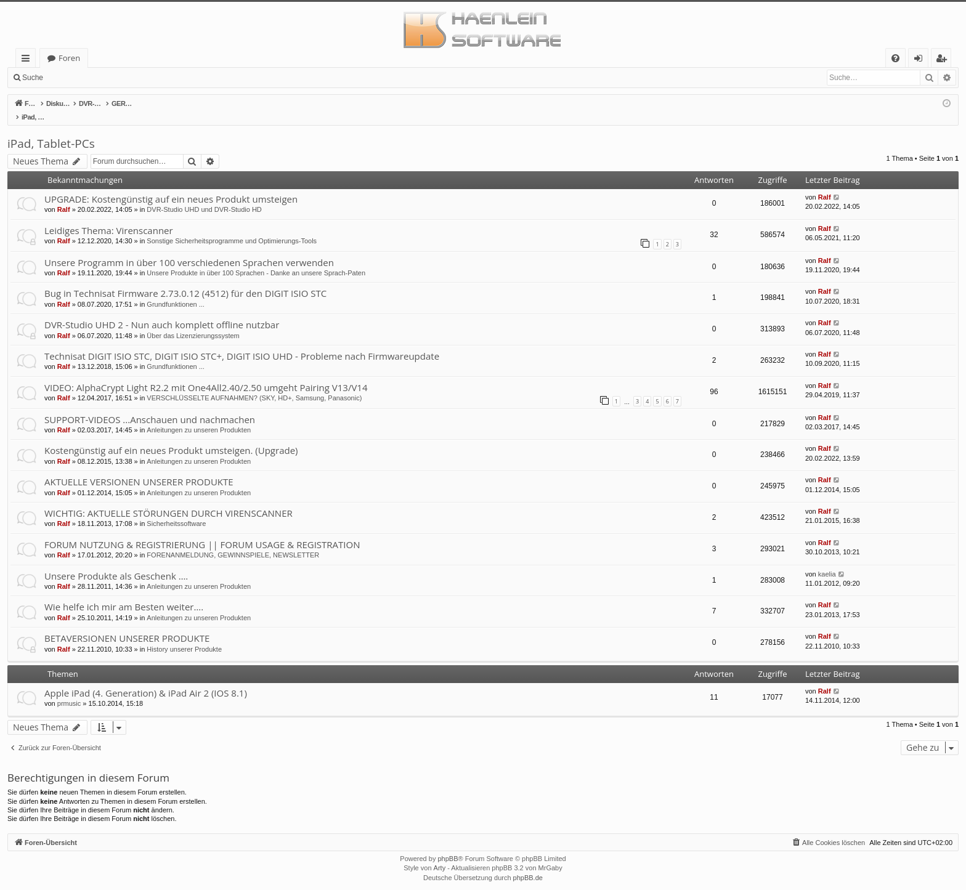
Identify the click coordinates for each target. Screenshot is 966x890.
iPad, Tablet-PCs (51, 131)
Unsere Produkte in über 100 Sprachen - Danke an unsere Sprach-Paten (256, 260)
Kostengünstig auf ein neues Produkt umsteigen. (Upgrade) (171, 437)
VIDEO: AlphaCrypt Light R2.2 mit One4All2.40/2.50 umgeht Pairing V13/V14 (205, 374)
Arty (440, 855)
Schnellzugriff (28, 60)
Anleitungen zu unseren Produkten (199, 417)
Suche (32, 77)
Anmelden (77, 77)
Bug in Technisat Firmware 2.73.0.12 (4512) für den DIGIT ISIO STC (185, 280)
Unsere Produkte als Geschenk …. (116, 563)
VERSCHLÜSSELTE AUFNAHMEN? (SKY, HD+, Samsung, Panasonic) (254, 385)
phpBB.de (528, 864)
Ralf (63, 196)
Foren (69, 57)
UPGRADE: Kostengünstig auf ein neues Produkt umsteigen (171, 186)
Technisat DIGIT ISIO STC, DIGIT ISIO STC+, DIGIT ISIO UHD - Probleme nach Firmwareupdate (241, 343)
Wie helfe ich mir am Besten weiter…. (123, 594)
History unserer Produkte (184, 636)
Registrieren (133, 77)
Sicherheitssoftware (176, 510)
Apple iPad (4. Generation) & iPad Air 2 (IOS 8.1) (145, 680)
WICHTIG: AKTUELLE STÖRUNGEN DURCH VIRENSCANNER (168, 500)
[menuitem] (895, 58)
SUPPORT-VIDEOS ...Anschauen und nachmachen (149, 406)
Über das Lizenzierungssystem (193, 322)
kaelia (827, 561)
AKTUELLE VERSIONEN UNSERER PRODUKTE (138, 469)
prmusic (69, 690)
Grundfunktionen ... (176, 291)
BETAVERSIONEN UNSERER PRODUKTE (126, 625)
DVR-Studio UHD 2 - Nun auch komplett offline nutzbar (161, 311)
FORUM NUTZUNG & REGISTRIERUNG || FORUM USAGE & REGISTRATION (202, 531)
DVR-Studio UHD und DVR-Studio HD (204, 196)
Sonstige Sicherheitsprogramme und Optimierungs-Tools (232, 228)
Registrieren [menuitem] (944, 60)
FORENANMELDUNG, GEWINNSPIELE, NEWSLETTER (233, 542)
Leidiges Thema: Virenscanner (108, 217)
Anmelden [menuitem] (921, 60)
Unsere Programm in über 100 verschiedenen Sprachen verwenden (189, 249)
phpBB (447, 845)
